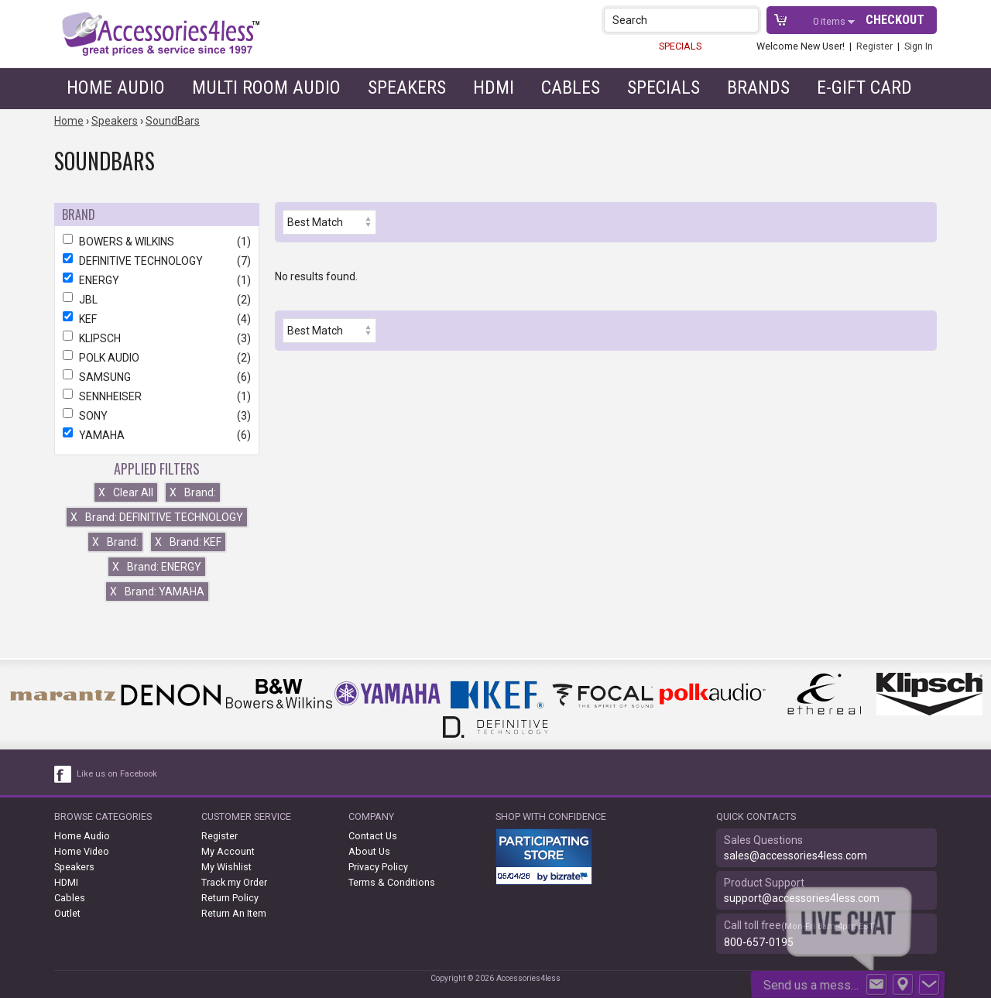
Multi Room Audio (266, 87)
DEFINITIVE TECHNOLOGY (157, 261)
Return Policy (230, 898)
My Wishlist (226, 867)
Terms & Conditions (391, 882)
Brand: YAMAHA (157, 591)
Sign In (918, 46)
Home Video (81, 851)
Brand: (193, 492)
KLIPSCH (157, 338)
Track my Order (234, 882)
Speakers (407, 87)
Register (874, 46)
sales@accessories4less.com (795, 855)
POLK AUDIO (157, 357)
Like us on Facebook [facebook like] (117, 774)
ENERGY (157, 280)
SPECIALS (680, 46)
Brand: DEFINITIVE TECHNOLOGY (156, 517)
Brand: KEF (188, 542)
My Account (228, 851)
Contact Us (372, 836)
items (830, 21)
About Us (369, 851)
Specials (663, 87)
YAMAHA (157, 435)
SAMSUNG (157, 377)
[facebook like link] (63, 774)
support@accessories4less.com (802, 898)
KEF (157, 319)
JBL (157, 299)
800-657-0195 (759, 942)
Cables (570, 87)
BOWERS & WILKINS (157, 241)
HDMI (493, 87)
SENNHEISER (157, 396)
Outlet (67, 913)
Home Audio (116, 87)
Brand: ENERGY (156, 567)
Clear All (125, 492)
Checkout (895, 19)
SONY (157, 416)
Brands (758, 87)
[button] (748, 19)
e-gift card (864, 87)
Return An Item (233, 913)
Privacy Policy (378, 867)
